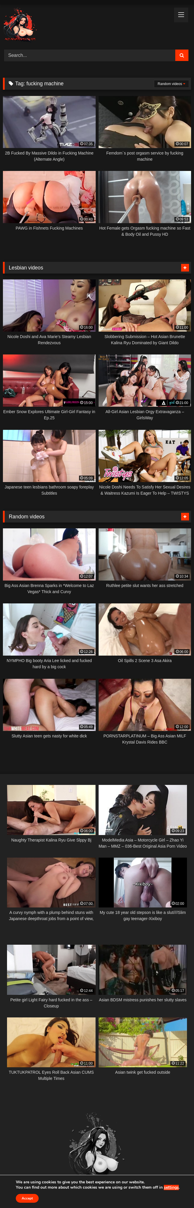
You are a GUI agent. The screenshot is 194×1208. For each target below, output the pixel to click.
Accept (27, 1198)
